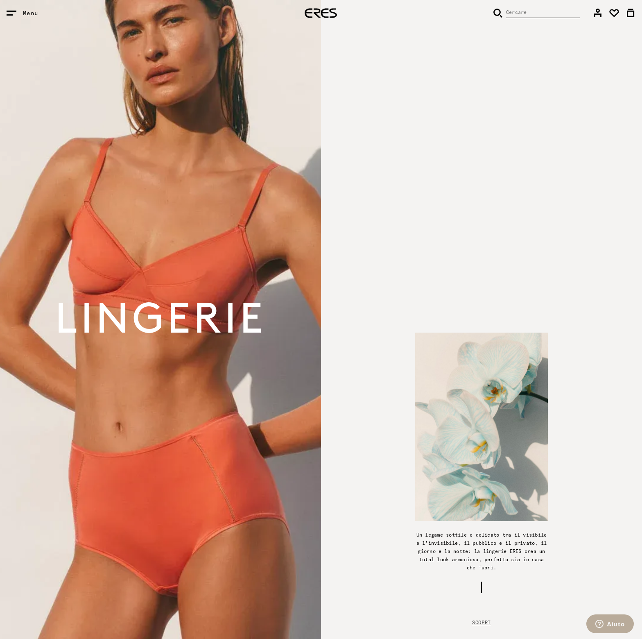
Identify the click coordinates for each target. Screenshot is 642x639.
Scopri (481, 622)
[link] (598, 13)
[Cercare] (536, 13)
